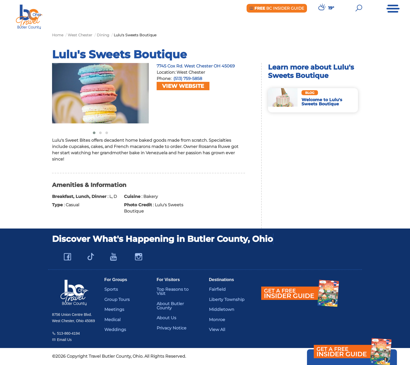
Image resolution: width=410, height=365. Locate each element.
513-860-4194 (68, 333)
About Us (166, 317)
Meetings (114, 309)
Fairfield (217, 289)
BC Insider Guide (276, 8)
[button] (94, 132)
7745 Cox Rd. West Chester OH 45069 (196, 66)
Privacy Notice (171, 328)
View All (217, 329)
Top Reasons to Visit (173, 291)
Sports (111, 289)
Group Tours (117, 299)
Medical (112, 319)
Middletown (221, 309)
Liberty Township (226, 299)
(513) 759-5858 (187, 78)
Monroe (217, 319)
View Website (183, 86)
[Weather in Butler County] (321, 8)
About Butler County (170, 305)
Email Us (64, 340)
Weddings (115, 329)
